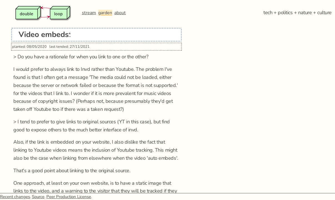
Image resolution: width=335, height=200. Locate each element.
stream (89, 13)
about (120, 13)
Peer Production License (68, 196)
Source (38, 196)
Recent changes (15, 196)
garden (105, 13)
